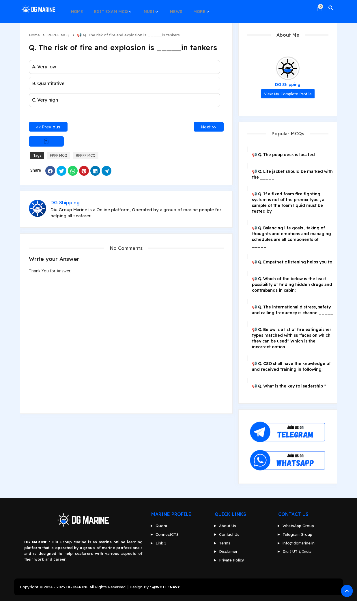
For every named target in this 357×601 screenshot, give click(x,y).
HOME (76, 8)
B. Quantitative (48, 83)
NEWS (172, 8)
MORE (194, 8)
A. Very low (44, 67)
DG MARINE (77, 587)
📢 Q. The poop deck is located (283, 154)
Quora (161, 525)
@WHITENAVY (166, 587)
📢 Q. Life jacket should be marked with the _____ (292, 174)
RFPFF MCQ (58, 35)
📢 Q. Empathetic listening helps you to (292, 262)
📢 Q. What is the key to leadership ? (289, 386)
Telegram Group (297, 534)
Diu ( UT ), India (297, 551)
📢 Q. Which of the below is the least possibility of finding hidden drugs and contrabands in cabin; (292, 284)
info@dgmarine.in (299, 543)
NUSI (146, 8)
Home (34, 35)
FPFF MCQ (58, 155)
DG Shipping (287, 84)
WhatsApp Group (298, 525)
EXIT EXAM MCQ (109, 8)
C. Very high (45, 100)
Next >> (208, 127)
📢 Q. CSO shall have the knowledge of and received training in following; (291, 366)
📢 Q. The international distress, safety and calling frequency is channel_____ (292, 309)
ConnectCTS (167, 534)
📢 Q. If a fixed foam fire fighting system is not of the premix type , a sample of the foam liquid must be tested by (288, 202)
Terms (224, 543)
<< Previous (48, 127)
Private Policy (231, 560)
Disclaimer (228, 551)
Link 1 (161, 543)
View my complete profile (288, 93)
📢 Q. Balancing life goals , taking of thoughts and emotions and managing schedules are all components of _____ (291, 236)
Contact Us (229, 534)
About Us (227, 525)
